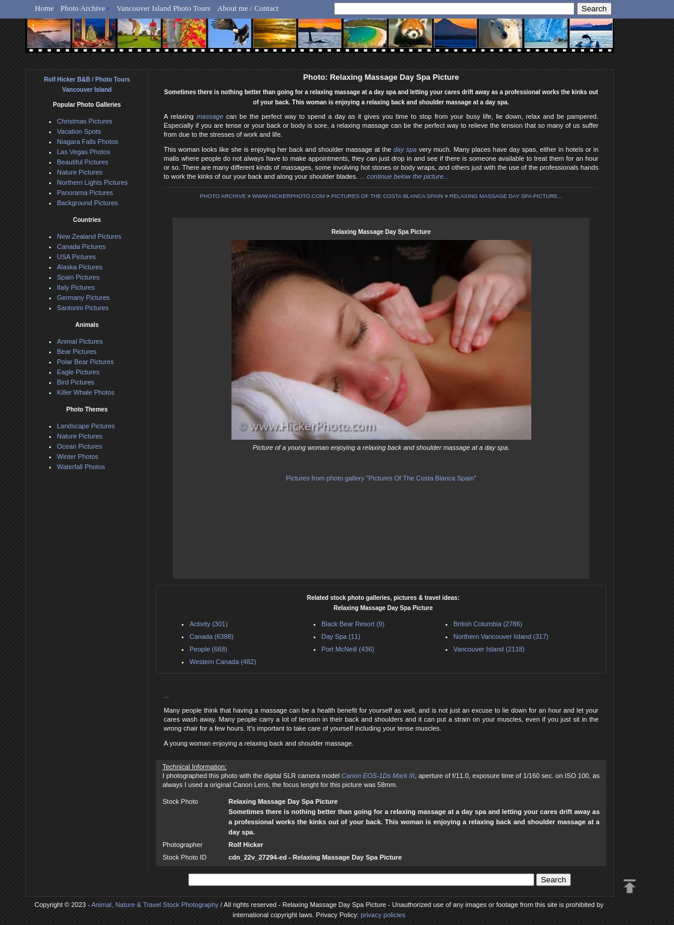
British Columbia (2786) (487, 623)
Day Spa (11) (340, 636)
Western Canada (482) (222, 661)
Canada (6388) (211, 636)
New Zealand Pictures (89, 236)
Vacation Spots (79, 131)
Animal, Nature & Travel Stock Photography (154, 904)
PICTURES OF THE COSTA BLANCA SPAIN (387, 196)
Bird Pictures (75, 382)
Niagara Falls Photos (87, 141)
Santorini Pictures (83, 307)
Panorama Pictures (85, 192)
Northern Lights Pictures (92, 182)
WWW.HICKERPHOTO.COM (288, 196)
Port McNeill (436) (347, 649)
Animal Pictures (80, 341)
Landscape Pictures (86, 426)
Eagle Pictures (78, 372)
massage (210, 116)
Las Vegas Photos (83, 151)
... (166, 695)
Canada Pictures (81, 246)
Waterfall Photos (81, 466)
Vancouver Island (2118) (489, 649)
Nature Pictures (80, 172)
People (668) (208, 649)
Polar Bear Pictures (85, 361)
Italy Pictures (76, 287)
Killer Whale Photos (86, 392)
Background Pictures (87, 202)
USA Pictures (76, 256)
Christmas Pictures (84, 121)
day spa (405, 149)
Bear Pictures (77, 351)
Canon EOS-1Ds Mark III (378, 775)
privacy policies (382, 914)
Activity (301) (208, 623)
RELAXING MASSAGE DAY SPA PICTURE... (506, 196)
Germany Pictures (83, 297)
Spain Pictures (78, 277)
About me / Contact (247, 8)
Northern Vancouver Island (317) (501, 636)
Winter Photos (77, 456)
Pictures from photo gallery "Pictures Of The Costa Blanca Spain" (381, 478)
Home (44, 8)
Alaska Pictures (80, 267)
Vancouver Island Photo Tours (164, 8)
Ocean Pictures (79, 446)
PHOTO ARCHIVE (223, 196)
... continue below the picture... (404, 176)
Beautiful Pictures (83, 162)
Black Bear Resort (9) (352, 623)
